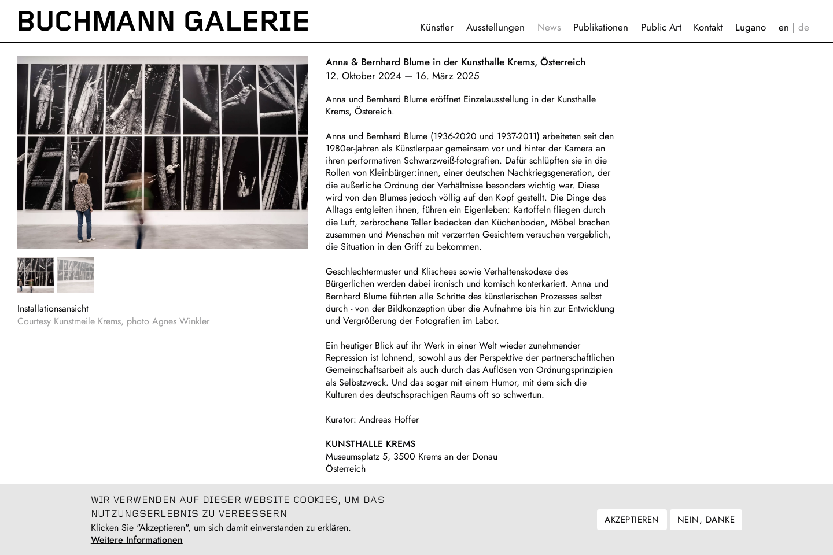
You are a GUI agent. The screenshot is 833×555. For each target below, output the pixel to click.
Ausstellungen (495, 27)
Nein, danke (706, 525)
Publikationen (600, 27)
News (549, 27)
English (783, 27)
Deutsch (804, 27)
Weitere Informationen (137, 546)
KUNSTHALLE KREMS (370, 443)
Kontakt (708, 27)
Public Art (661, 27)
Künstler (437, 27)
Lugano (750, 27)
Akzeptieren (632, 525)
